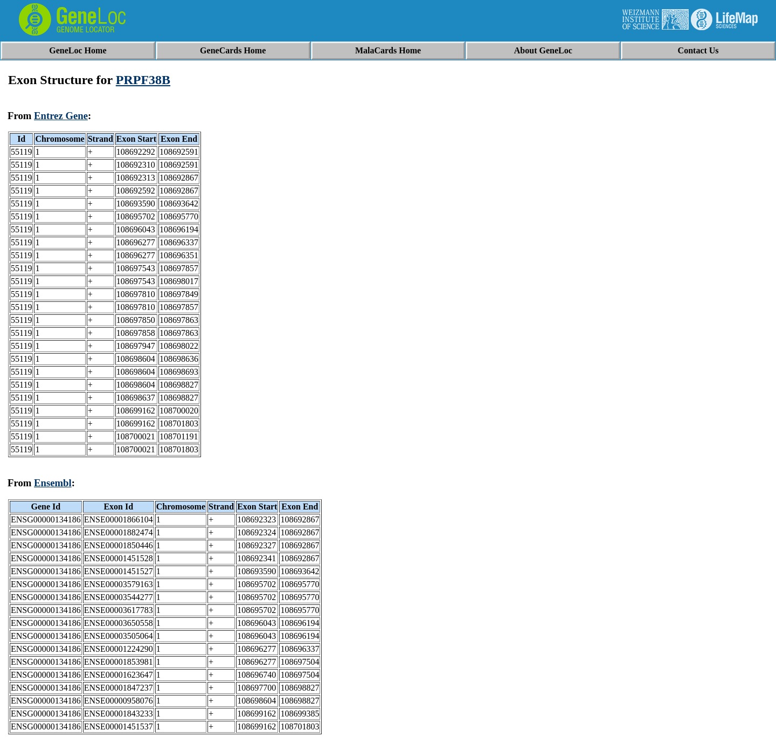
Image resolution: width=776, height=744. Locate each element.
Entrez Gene (61, 115)
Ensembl (53, 482)
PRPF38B (143, 80)
